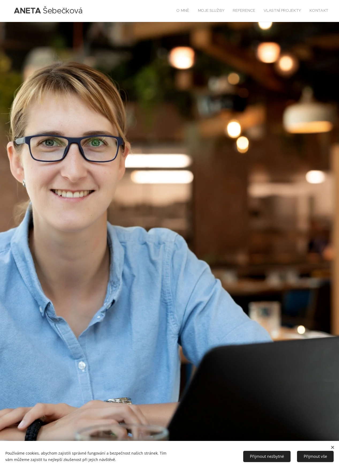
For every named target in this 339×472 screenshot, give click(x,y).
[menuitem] (295, 11)
